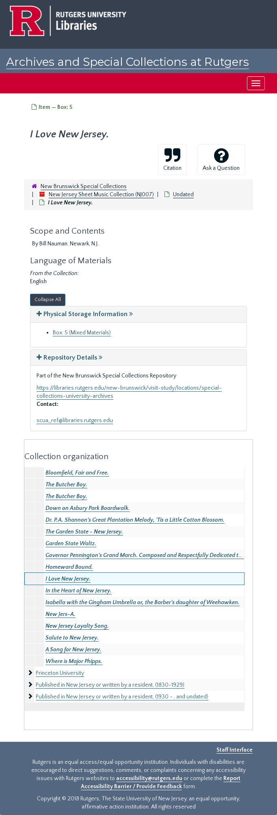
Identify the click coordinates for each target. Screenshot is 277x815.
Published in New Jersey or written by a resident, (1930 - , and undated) (122, 697)
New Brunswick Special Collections (84, 186)
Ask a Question (221, 159)
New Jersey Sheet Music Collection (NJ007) (101, 194)
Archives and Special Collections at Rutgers (127, 62)
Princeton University (60, 673)
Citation (172, 159)
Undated (183, 194)
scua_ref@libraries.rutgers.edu (75, 420)
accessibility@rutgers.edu (149, 778)
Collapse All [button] (48, 299)
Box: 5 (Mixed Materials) (82, 332)
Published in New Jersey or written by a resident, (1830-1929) (110, 685)
